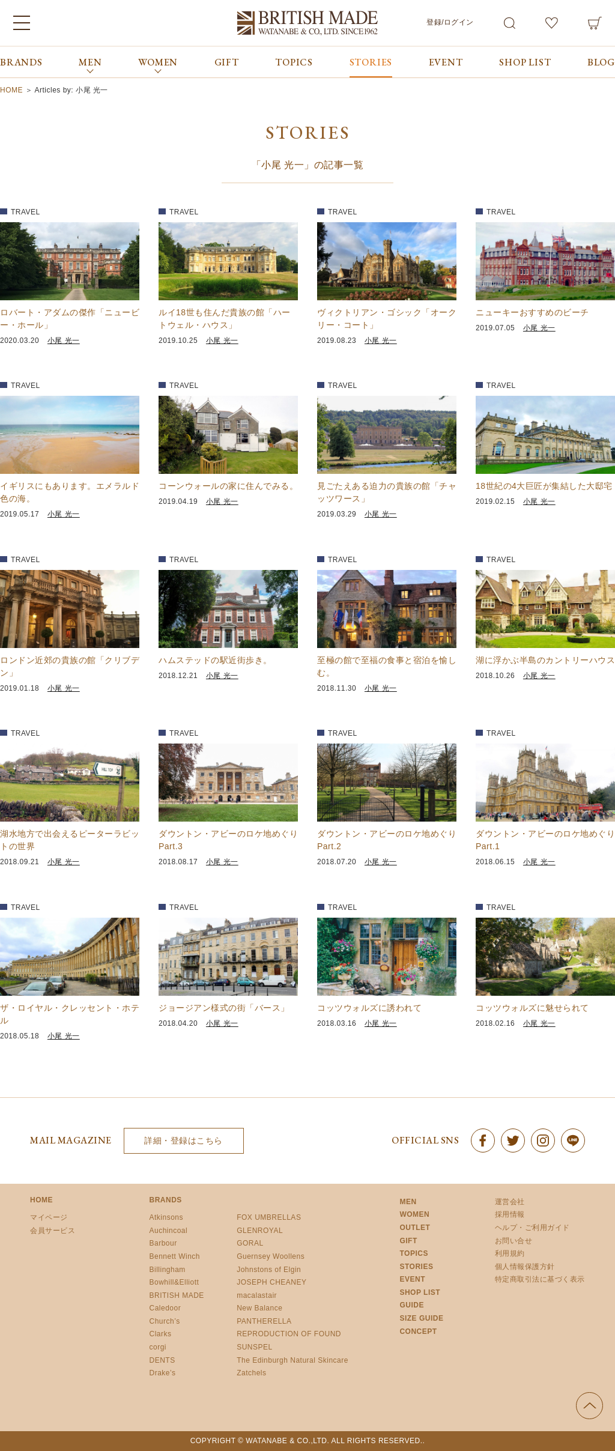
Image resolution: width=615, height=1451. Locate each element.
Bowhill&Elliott (174, 1282)
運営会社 (510, 1202)
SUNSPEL (255, 1347)
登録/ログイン (450, 22)
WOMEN (414, 1214)
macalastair (257, 1295)
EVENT (446, 62)
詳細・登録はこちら (183, 1140)
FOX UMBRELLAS (269, 1217)
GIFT (226, 62)
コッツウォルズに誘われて (369, 1008)
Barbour (163, 1243)
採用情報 (510, 1214)
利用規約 (510, 1253)
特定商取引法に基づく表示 (540, 1279)
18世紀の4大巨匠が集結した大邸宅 (544, 486)
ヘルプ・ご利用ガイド (532, 1227)
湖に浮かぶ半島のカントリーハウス (545, 660)
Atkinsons (167, 1217)
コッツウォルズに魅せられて (532, 1008)
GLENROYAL (260, 1230)
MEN (407, 1202)
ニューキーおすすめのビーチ (532, 312)
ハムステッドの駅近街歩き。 (215, 660)
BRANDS (21, 62)
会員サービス (52, 1230)
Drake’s (163, 1373)
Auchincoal (169, 1230)
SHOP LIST (525, 62)
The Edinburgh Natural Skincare (292, 1360)
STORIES (371, 62)
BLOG (601, 62)
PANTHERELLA (264, 1321)
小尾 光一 (63, 340)
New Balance (259, 1308)
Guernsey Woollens (270, 1256)
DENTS (162, 1360)
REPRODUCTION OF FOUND (289, 1334)
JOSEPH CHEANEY (271, 1282)
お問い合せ (514, 1241)
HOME (41, 1200)
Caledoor (165, 1308)
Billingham (168, 1269)
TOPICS (294, 62)
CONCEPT (418, 1331)
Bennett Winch (175, 1256)
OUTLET (414, 1227)
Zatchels (251, 1373)
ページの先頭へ (589, 1405)
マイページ (49, 1217)
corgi (158, 1347)
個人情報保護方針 (525, 1266)
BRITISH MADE (177, 1295)
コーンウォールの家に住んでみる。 (228, 486)
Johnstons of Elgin (269, 1269)
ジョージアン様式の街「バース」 (224, 1008)
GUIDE (411, 1305)
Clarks (161, 1334)
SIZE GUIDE (421, 1318)
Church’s (165, 1321)
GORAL (250, 1243)
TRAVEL (25, 212)
